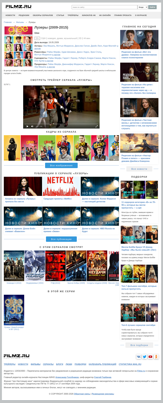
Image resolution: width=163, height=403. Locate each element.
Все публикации (61, 239)
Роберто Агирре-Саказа (90, 58)
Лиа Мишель (49, 46)
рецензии (24, 15)
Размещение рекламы (103, 394)
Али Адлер (39, 61)
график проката (123, 15)
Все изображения (61, 165)
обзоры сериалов (43, 15)
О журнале (141, 15)
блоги (59, 364)
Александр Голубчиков (67, 377)
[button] (115, 148)
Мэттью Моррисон (65, 46)
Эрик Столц (95, 52)
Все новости (139, 169)
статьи (60, 15)
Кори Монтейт (110, 46)
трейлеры (73, 15)
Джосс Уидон (83, 52)
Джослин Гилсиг (82, 46)
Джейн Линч (96, 46)
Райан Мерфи (53, 52)
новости (10, 15)
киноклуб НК (89, 15)
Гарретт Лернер (70, 58)
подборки (80, 364)
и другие (56, 55)
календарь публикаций (102, 364)
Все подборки (139, 345)
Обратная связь (82, 394)
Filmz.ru (141, 371)
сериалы (48, 364)
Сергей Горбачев (102, 377)
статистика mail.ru (130, 364)
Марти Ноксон (109, 58)
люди (69, 364)
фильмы (35, 364)
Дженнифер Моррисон (73, 64)
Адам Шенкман (69, 52)
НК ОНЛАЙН (105, 15)
